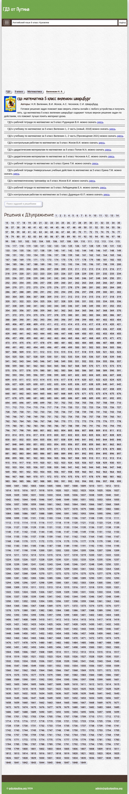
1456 (75, 633)
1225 (16, 559)
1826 (8, 758)
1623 (66, 688)
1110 (108, 518)
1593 (50, 679)
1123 (100, 522)
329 (70, 301)
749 (35, 416)
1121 (83, 522)
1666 (75, 702)
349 (91, 306)
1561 (16, 670)
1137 (100, 527)
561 (28, 366)
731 (28, 412)
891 (77, 453)
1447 (116, 629)
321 (14, 301)
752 (56, 416)
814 (14, 435)
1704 (41, 716)
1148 (75, 532)
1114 (25, 522)
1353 (33, 601)
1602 (8, 684)
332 (91, 301)
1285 (50, 578)
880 (119, 449)
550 (70, 361)
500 (77, 347)
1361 (100, 601)
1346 (91, 596)
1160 (58, 536)
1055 (116, 499)
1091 (66, 513)
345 (63, 306)
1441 (66, 629)
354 (7, 310)
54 (107, 227)
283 (105, 287)
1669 (100, 702)
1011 (100, 485)
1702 (25, 716)
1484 (75, 642)
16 (12, 223)
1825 (116, 753)
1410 (41, 619)
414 (70, 324)
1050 (75, 499)
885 (35, 453)
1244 (58, 564)
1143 (33, 532)
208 (56, 269)
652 (70, 389)
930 (112, 462)
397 (70, 319)
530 (49, 356)
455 (119, 333)
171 (35, 259)
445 (49, 333)
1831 (50, 758)
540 (119, 356)
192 (63, 264)
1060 (41, 504)
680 (28, 398)
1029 (16, 495)
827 (105, 435)
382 (84, 315)
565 (56, 366)
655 (91, 389)
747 (21, 416)
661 (14, 393)
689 (91, 398)
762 (7, 421)
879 (112, 449)
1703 (33, 716)
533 (70, 356)
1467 (50, 638)
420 (112, 324)
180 (98, 259)
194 (77, 264)
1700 (8, 716)
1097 (116, 513)
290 (35, 292)
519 (91, 352)
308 (42, 296)
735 (56, 412)
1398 (58, 615)
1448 (8, 633)
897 (119, 453)
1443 (83, 629)
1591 (33, 679)
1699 (116, 712)
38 (18, 227)
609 (7, 379)
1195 (116, 545)
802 (49, 430)
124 (63, 246)
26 (68, 223)
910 (91, 458)
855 (63, 444)
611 (21, 379)
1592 (41, 679)
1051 (83, 499)
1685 (116, 707)
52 (96, 227)
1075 (50, 509)
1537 (50, 661)
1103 (50, 518)
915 (7, 462)
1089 (50, 513)
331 (84, 301)
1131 (50, 527)
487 (105, 342)
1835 (83, 758)
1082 (108, 509)
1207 (100, 550)
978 (91, 476)
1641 (100, 693)
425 (28, 329)
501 (84, 347)
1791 (66, 744)
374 (28, 315)
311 (63, 296)
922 (56, 462)
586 (84, 370)
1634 (41, 693)
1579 (50, 675)
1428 (75, 624)
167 (7, 259)
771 (70, 421)
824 (84, 435)
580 (42, 370)
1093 (83, 513)
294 (63, 292)
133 (7, 250)
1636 (58, 693)
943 (84, 467)
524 (7, 356)
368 (105, 310)
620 (84, 379)
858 (84, 444)
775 (98, 421)
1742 (8, 730)
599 (56, 375)
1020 (58, 490)
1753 (100, 730)
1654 (91, 698)
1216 (58, 555)
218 (7, 273)
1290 (91, 578)
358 (35, 310)
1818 (58, 753)
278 (70, 287)
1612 (91, 684)
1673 (16, 707)
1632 (25, 693)
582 (56, 370)
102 (27, 241)
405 (7, 324)
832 (21, 439)
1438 (41, 629)
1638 (75, 693)
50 (85, 227)
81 (23, 236)
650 (56, 389)
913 (112, 458)
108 (69, 241)
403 (112, 319)
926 (84, 462)
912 (105, 458)
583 (63, 370)
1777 (66, 739)
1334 (108, 592)
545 (35, 361)
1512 (75, 652)
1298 (41, 582)
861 (105, 444)
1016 (25, 490)
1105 (66, 518)
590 (112, 370)
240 (42, 278)
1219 (83, 555)
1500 (91, 647)
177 (77, 259)
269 (7, 287)
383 (91, 315)
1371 (66, 605)
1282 (25, 578)
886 (42, 453)
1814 (25, 753)
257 (42, 282)
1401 (83, 615)
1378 (8, 610)
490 (7, 347)
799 (28, 430)
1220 (91, 555)
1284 (41, 578)
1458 (91, 633)
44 (51, 227)
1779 (83, 739)
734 (49, 412)
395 (56, 319)
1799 (16, 748)
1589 (16, 679)
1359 (83, 601)
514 (56, 352)
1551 (50, 665)
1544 (108, 661)
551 (77, 361)
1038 (91, 495)
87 (57, 236)
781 (21, 426)
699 (42, 402)
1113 (16, 522)
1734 (58, 725)
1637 (66, 693)
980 (105, 476)
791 (91, 426)
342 (42, 306)
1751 (83, 730)
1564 (41, 670)
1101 (33, 518)
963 (105, 472)
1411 (50, 619)
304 (14, 296)
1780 (91, 739)
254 (21, 282)
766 (35, 421)
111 (90, 241)
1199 (33, 550)
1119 (66, 522)
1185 (33, 545)
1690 (41, 712)
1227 (33, 559)
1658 (8, 702)
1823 (100, 753)
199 (112, 264)
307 (35, 296)
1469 (66, 638)
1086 (25, 513)
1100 (25, 518)
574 (119, 366)
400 (91, 319)
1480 (41, 642)
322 (21, 301)
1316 (75, 587)
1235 (100, 559)
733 (42, 412)
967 (14, 476)
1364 (8, 605)
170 (28, 259)
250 (112, 278)
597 (42, 375)
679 (21, 398)
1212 (25, 555)
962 (98, 472)
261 (70, 282)
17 (18, 223)
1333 (100, 592)
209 (63, 269)
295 (70, 292)
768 (49, 421)
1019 (50, 490)
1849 (83, 762)
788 (70, 426)
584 (70, 370)
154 (35, 255)
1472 (91, 638)
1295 (16, 582)
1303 (83, 582)
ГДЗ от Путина (16, 9)
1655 (100, 698)
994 (84, 481)
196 (91, 264)
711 (7, 407)
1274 (75, 573)
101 (20, 241)
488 (112, 342)
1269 (33, 573)
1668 (91, 702)
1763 (66, 735)
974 (63, 476)
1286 (58, 578)
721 (77, 407)
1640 (91, 693)
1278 (108, 573)
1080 (91, 509)
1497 (66, 647)
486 (98, 342)
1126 (8, 527)
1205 (83, 550)
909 (84, 458)
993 (77, 481)
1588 (8, 679)
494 (35, 347)
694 (7, 402)
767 (42, 421)
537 (98, 356)
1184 (25, 545)
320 (7, 301)
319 (119, 296)
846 (119, 439)
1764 (75, 735)
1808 (91, 748)
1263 (100, 569)
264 (91, 282)
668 (63, 393)
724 (98, 407)
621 (91, 379)
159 (70, 255)
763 (14, 421)
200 (119, 264)
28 (79, 223)
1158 (41, 536)
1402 (91, 615)
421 (119, 324)
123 (56, 246)
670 (77, 393)
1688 (25, 712)
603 (84, 375)
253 (14, 282)
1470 (75, 638)
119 (28, 246)
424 (21, 329)
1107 (83, 518)
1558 (108, 665)
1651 (66, 698)
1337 (16, 596)
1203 (66, 550)
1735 (66, 725)
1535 (33, 661)
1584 (91, 675)
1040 (108, 495)
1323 (16, 592)
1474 (108, 638)
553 (91, 361)
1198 (25, 550)
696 (21, 402)
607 (112, 375)
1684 (108, 707)
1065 (83, 504)
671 (84, 393)
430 (63, 329)
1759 (33, 735)
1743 (16, 730)
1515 (100, 652)
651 (63, 389)
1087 (33, 513)
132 (119, 246)
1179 (100, 541)
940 (63, 467)
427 (42, 329)
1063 (66, 504)
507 (7, 352)
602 (77, 375)
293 (56, 292)
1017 (33, 490)
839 (70, 439)
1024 (91, 490)
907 (70, 458)
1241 (33, 564)
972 (49, 476)
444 (42, 333)
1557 (100, 665)
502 (91, 347)
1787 (33, 744)
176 (70, 259)
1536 (41, 661)
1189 (66, 545)
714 (28, 407)
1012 (108, 485)
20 (34, 223)
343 (49, 306)
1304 (91, 582)
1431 (100, 624)
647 (35, 389)
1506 (25, 652)
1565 (50, 670)
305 (21, 296)
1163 (83, 536)
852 (42, 444)
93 (90, 236)
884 (28, 453)
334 (105, 301)
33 (107, 223)
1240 (25, 564)
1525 (66, 656)
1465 (33, 638)
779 (7, 426)
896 (112, 453)
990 (56, 481)
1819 (66, 753)
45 (57, 227)
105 (48, 241)
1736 (75, 725)
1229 (50, 559)
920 (42, 462)
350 (98, 306)
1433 (116, 624)
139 (49, 250)
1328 (58, 592)
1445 (100, 629)
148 (112, 250)
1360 (91, 601)
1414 (75, 619)
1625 (83, 688)
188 (35, 264)
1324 (25, 592)
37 (12, 227)
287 (14, 292)
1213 (33, 555)
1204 (75, 550)
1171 (33, 541)
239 (35, 278)
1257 (50, 569)
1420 (8, 624)
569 (84, 366)
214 (98, 269)
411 (49, 324)
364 (77, 310)
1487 (100, 642)
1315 (66, 587)
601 (70, 375)
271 (21, 287)
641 (112, 384)
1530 (108, 656)
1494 (41, 647)
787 (63, 426)
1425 (50, 624)
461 (42, 338)
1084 (8, 513)
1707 (66, 716)
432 (77, 329)
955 (49, 472)
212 (84, 269)
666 (49, 393)
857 (77, 444)
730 (21, 412)
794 (112, 426)
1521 (33, 656)
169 (21, 259)
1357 (66, 601)
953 (35, 472)
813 (7, 435)
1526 (75, 656)
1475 (116, 638)
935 (28, 467)
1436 (25, 629)
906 (63, 458)
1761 (50, 735)
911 (98, 458)
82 (29, 236)
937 (42, 467)
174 (56, 259)
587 (91, 370)
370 (119, 310)
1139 (116, 527)
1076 (58, 509)
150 (7, 255)
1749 (66, 730)
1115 (33, 522)
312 (70, 296)
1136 (91, 527)
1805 (66, 748)
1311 (33, 587)
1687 (16, 712)
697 (28, 402)
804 (63, 430)
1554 (75, 665)
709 (112, 402)
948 (119, 467)
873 (70, 449)
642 (119, 384)
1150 (91, 532)
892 (84, 453)
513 (49, 352)
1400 (75, 615)
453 (105, 333)
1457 (83, 633)
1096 (108, 513)
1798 (8, 748)
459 (28, 338)
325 (42, 301)
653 (77, 389)
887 (49, 453)
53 (102, 227)
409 (35, 324)
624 (112, 379)
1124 (108, 522)
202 (14, 269)
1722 (75, 721)
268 (119, 282)
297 (84, 292)
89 (68, 236)
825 (91, 435)
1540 (75, 661)
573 (112, 366)
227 (70, 273)
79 (12, 236)
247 (91, 278)
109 (76, 241)
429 (56, 329)
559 (14, 366)
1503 (116, 647)
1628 (108, 688)
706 (91, 402)
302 (119, 292)
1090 (58, 513)
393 (42, 319)
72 (90, 232)
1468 (58, 638)
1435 (16, 629)
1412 (58, 619)
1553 (66, 665)
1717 (33, 721)
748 (28, 416)
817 (35, 435)
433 (84, 329)
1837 (100, 758)
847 (7, 444)
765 (28, 421)
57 (6, 232)
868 (35, 449)
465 (70, 338)
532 (63, 356)
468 (91, 338)
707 (98, 402)
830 (7, 439)
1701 (16, 716)
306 (28, 296)
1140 (8, 532)
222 (35, 273)
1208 (108, 550)
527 (28, 356)
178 (84, 259)
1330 (75, 592)
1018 (41, 490)
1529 (100, 656)
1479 (33, 642)
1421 (16, 624)
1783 (116, 739)
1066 (91, 504)
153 (28, 255)
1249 (100, 564)
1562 (25, 670)
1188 (58, 545)
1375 (100, 605)
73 (96, 232)
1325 (33, 592)
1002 (25, 485)
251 (119, 278)
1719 (50, 721)
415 (77, 324)
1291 (100, 578)
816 (28, 435)
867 (28, 449)
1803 (50, 748)
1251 (116, 564)
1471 (83, 638)
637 (84, 384)
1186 (41, 545)
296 (77, 292)
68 (68, 232)
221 (28, 273)
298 (91, 292)
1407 (16, 619)
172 (42, 259)
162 (91, 255)
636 (77, 384)
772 (77, 421)
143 (77, 250)
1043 (16, 499)
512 (42, 352)
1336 (8, 596)
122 (49, 246)
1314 (58, 587)
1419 (116, 619)
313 (77, 296)
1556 (91, 665)
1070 (8, 509)
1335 (116, 592)
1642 (108, 693)
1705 (50, 716)
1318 (91, 587)
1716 (25, 721)
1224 (8, 559)
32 (102, 223)
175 (63, 259)
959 (77, 472)
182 (112, 259)
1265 (116, 569)
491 (14, 347)
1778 (75, 739)
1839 (116, 758)
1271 (50, 573)
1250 (108, 564)
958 (70, 472)
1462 (8, 638)
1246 (75, 564)
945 (98, 467)
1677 (50, 707)
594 (21, 375)
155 (42, 255)
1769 (116, 735)
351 (105, 306)
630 (35, 384)
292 (49, 292)
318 (112, 296)
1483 (66, 642)
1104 (58, 518)
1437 (33, 629)
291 (42, 292)
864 (7, 449)
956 (56, 472)
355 (14, 310)
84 (40, 236)
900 (21, 458)
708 (105, 402)
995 (91, 481)
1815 (33, 753)
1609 (66, 684)
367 (98, 310)
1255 (33, 569)
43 (46, 227)
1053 (100, 499)
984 (14, 481)
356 (21, 310)
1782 (108, 739)
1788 (41, 744)
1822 (91, 753)
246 (84, 278)
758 (98, 416)
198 (105, 264)
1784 (8, 744)
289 (28, 292)
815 (21, 435)
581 (49, 370)
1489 (116, 642)
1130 (41, 527)
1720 (58, 721)
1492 (25, 647)
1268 (25, 573)
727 (119, 407)
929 (105, 462)
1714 (8, 721)
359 (42, 310)
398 (77, 319)
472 (119, 338)
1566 (58, 670)
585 (77, 370)
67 (62, 232)
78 (6, 236)
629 (28, 384)
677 (7, 398)
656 (98, 389)
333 (98, 301)
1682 (91, 707)
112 (97, 241)
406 (14, 324)
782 (28, 426)
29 (85, 223)
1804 (58, 748)
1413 (66, 619)
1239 (16, 564)
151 (14, 255)
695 (14, 402)
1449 (16, 633)
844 (105, 439)
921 (49, 462)
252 (7, 282)
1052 (91, 499)
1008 (75, 485)
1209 (116, 550)
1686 (8, 712)
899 (14, 458)
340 (28, 306)
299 (98, 292)
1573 (116, 670)
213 (91, 269)
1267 (16, 573)
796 (7, 430)
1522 (41, 656)
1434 (8, 629)
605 (98, 375)
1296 (25, 582)
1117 (50, 522)
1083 (116, 509)
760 (112, 416)
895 (105, 453)
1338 (25, 596)
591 (119, 370)
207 (49, 269)
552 (84, 361)
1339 (33, 596)
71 (85, 232)
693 (119, 398)
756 (84, 416)
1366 (25, 605)
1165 (100, 536)
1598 (91, 679)
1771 (16, 739)
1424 (41, 624)
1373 (83, 605)
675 (112, 393)
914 (119, 458)
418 (98, 324)
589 (105, 370)
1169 (16, 541)
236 (14, 278)
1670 (108, 702)
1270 (41, 573)
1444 (91, 629)
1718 (41, 721)
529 (42, 356)
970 (35, 476)
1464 (25, 638)
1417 (100, 619)
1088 (41, 513)
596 (35, 375)
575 (7, 370)
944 (91, 467)
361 (56, 310)
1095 (100, 513)
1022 (75, 490)
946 (105, 467)
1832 (58, 758)
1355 (50, 601)
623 (105, 379)
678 (14, 398)
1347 (100, 596)
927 (91, 462)
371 (7, 315)
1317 (83, 587)
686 (70, 398)
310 (56, 296)
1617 (16, 688)
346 (70, 306)
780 (14, 426)
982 (119, 476)
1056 (8, 504)
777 (112, 421)
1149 (83, 532)
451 (91, 333)
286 (7, 292)
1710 (91, 716)
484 (84, 342)
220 (21, 273)
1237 (116, 559)
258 (49, 282)
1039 (100, 495)
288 (21, 292)
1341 (50, 596)
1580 (58, 675)
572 (105, 366)
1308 (8, 587)
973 (56, 476)
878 (105, 449)
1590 (25, 679)
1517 (116, 652)
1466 (41, 638)
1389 (100, 610)
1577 (33, 675)
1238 (8, 564)
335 (112, 301)
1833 (66, 758)
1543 (100, 661)
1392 (8, 615)
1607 (50, 684)
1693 (66, 712)
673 (98, 393)
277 (63, 287)
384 (98, 315)
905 (56, 458)
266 (105, 282)
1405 (116, 615)
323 (28, 301)
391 (28, 319)
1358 (75, 601)
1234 (91, 559)
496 (49, 347)
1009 (83, 485)
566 (63, 366)
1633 (33, 693)
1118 (58, 522)
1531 (116, 656)
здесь (100, 122)
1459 (100, 633)
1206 (91, 550)
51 (90, 227)
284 (112, 287)
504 (105, 347)
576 (14, 370)
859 (91, 444)
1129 (33, 527)
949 (7, 472)
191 (56, 264)
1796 (108, 744)
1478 (25, 642)
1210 (8, 555)
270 (14, 287)
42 (40, 227)
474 (14, 342)
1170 (25, 541)
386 (112, 315)
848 (14, 444)
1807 (83, 748)
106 (55, 241)
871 (56, 449)
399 (84, 319)
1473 (100, 638)
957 (63, 472)
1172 (41, 541)
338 (14, 306)
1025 (100, 490)
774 (91, 421)
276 (56, 287)
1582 (75, 675)
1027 (116, 490)
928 (98, 462)
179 (91, 259)
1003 (33, 485)
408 (28, 324)
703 (70, 402)
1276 (91, 573)
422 (7, 329)
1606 (41, 684)
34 (113, 223)
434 (91, 329)
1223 (116, 555)
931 (119, 462)
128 (91, 246)
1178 (91, 541)
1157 (33, 536)
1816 (41, 753)
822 (70, 435)
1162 (75, 536)
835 (42, 439)
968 (21, 476)
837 (56, 439)
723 (91, 407)
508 (14, 352)
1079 (83, 509)
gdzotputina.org (18, 788)
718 (56, 407)
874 (77, 449)
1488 (108, 642)
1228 (41, 559)
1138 (108, 527)
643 (7, 389)
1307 (116, 582)
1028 (8, 495)
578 (28, 370)
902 (35, 458)
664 (35, 393)
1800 (25, 748)
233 (112, 273)
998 (112, 481)
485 (91, 342)
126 (77, 246)
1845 (50, 762)
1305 (100, 582)
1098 (8, 518)
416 (84, 324)
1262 (91, 569)
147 (105, 250)
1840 (8, 762)
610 (14, 379)
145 (91, 250)
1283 (33, 578)
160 (77, 255)
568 (77, 366)
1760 (41, 735)
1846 (58, 762)
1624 (75, 688)
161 (84, 255)
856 (70, 444)
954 (42, 472)
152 (21, 255)
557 (119, 361)
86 (51, 236)
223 (42, 273)
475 (21, 342)
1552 (58, 665)
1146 (58, 532)
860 (98, 444)
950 (14, 472)
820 (56, 435)
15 (6, 223)
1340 (41, 596)
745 (7, 416)
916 (14, 462)
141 (63, 250)
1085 (16, 513)
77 (118, 232)
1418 (108, 619)
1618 (25, 688)
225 (56, 273)
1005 (50, 485)
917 (21, 462)
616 (56, 379)
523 (119, 352)
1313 (50, 587)
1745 (33, 730)
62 (34, 232)
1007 (66, 485)
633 (56, 384)
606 (105, 375)
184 (7, 264)
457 (14, 338)
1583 (83, 675)
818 (42, 435)
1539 (66, 661)
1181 (116, 541)
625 (119, 379)
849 (21, 444)
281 (91, 287)
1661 (33, 702)
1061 (50, 504)
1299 (50, 582)
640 (105, 384)
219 (14, 273)
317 (105, 296)
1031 (33, 495)
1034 (58, 495)
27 (74, 223)
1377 (116, 605)
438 (119, 329)
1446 (108, 629)
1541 (83, 661)
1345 (83, 596)
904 (49, 458)
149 (119, 250)
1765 (83, 735)
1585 (100, 675)
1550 (41, 665)
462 (49, 338)
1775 (50, 739)
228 (77, 273)
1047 (50, 499)
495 (42, 347)
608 (119, 375)
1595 (66, 679)
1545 (116, 661)
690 (98, 398)
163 (98, 255)
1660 (25, 702)
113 (104, 241)
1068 (108, 504)
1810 (108, 748)
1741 (116, 725)
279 (77, 287)
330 (77, 301)
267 (112, 282)
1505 (16, 652)
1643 (116, 693)
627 (14, 384)
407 (21, 324)
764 (21, 421)
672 (91, 393)
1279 (116, 573)
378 (56, 315)
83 (34, 236)
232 (105, 273)
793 (105, 426)
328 (63, 301)
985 (21, 481)
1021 (66, 490)
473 (7, 342)
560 (21, 366)
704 (77, 402)
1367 (33, 605)
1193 (100, 545)
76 (113, 232)
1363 (116, 601)
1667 (83, 702)
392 (35, 319)
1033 (50, 495)
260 (63, 282)
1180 (108, 541)
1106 (75, 518)
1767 (100, 735)
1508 (41, 652)
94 (96, 236)
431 (70, 329)
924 (70, 462)
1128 (25, 527)
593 (14, 375)
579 (35, 370)
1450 (25, 633)
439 (7, 333)
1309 (16, 587)
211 (77, 269)
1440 (58, 629)
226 (63, 273)
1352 (25, 601)
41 (34, 227)
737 (70, 412)
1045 (33, 499)
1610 (75, 684)
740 (91, 412)
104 (41, 241)
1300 (58, 582)
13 (111, 215)
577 (21, 370)
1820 (75, 753)
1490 (8, 647)
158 (63, 255)
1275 (83, 573)
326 (49, 301)
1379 (16, 610)
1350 (8, 601)
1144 (41, 532)
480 (56, 342)
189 (42, 264)
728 (7, 412)
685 (63, 398)
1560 (8, 670)
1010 (91, 485)
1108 (91, 518)
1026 (108, 490)
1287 (66, 578)
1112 (8, 522)
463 (56, 338)
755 (77, 416)
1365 (16, 605)
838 (63, 439)
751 (49, 416)
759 (105, 416)
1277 (100, 573)
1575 (16, 675)
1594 (58, 679)
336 (119, 301)
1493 (33, 647)
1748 (58, 730)
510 (28, 352)
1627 (100, 688)
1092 (75, 513)
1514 (91, 652)
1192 (91, 545)
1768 (108, 735)
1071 (16, 509)
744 (119, 412)
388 (7, 319)
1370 (58, 605)
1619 (33, 688)
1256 (41, 569)
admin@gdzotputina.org (109, 788)
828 (112, 435)
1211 (16, 555)
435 (98, 329)
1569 (83, 670)
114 (111, 241)
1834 (75, 758)
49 (79, 227)
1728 (8, 725)
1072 (25, 509)
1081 (100, 509)
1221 (100, 555)
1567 (66, 670)
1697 (100, 712)
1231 (66, 559)
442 (28, 333)
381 (77, 315)
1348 (108, 596)
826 (98, 435)
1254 (25, 569)
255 (28, 282)
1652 (75, 698)
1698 (108, 712)
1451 (33, 633)
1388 (91, 610)
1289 (83, 578)
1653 (83, 698)
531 (56, 356)
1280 (8, 578)
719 (63, 407)
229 (84, 273)
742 (105, 412)
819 (49, 435)
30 (90, 223)
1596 (75, 679)
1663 (50, 702)
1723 (83, 721)
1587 (116, 675)
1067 (100, 504)
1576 (25, 675)
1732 (41, 725)
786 (56, 426)
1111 (116, 518)
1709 (83, 716)
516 (70, 352)
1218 (75, 555)
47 (68, 227)
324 (35, 301)
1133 (66, 527)
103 (34, 241)
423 (14, 329)
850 (28, 444)
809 (98, 430)
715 (35, 407)
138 (42, 250)
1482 (58, 642)
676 (119, 393)
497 (56, 347)
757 (91, 416)
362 (63, 310)
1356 (58, 601)
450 (84, 333)
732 (35, 412)
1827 (16, 758)
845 (112, 439)
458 (21, 338)
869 (42, 449)
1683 (100, 707)
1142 (25, 532)
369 (112, 310)
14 (117, 215)
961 (91, 472)
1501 (100, 647)
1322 (8, 592)
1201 (50, 550)
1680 (75, 707)
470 (105, 338)
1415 (83, 619)
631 (42, 384)
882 (14, 453)
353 (119, 306)
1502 (108, 647)
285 (119, 287)
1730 (25, 725)
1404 (108, 615)
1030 (25, 495)
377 (49, 315)
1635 (50, 693)
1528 (91, 656)
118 (21, 246)
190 (49, 264)
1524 (58, 656)
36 (6, 227)
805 (70, 430)
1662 (41, 702)
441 (21, 333)
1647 (33, 698)
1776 (58, 739)
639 (98, 384)
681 (35, 398)
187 (28, 264)
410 (42, 324)
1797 (116, 744)
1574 (8, 675)
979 (98, 476)
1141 (16, 532)
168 (14, 259)
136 (28, 250)
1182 (8, 545)
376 (42, 315)
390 (21, 319)
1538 (58, 661)
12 (106, 215)
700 (49, 402)
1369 (50, 605)
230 (91, 273)
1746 (41, 730)
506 (119, 347)
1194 (108, 545)
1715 (16, 721)
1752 (91, 730)
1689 (33, 712)
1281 (16, 578)
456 (7, 338)
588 (98, 370)
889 (63, 453)
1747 (50, 730)
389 (14, 319)
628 (21, 384)
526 (21, 356)
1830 (41, 758)
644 (14, 389)
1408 (25, 619)
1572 (108, 670)
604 (91, 375)
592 (7, 375)
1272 (58, 573)
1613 (100, 684)
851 (35, 444)
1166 (108, 536)
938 (49, 467)
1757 (16, 735)
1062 (58, 504)
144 (84, 250)
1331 (83, 592)
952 (28, 472)
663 (28, 393)
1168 (8, 541)
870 (49, 449)
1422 (25, 624)
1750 (75, 730)
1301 (66, 582)
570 (91, 366)
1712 (108, 716)
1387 (83, 610)
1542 (91, 661)
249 (105, 278)
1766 (91, 735)
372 (14, 315)
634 (63, 384)
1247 (83, 564)
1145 (50, 532)
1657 (116, 698)
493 (28, 347)
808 (91, 430)
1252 (8, 569)
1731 (33, 725)
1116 (41, 522)
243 (63, 278)
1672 (8, 707)
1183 (16, 545)
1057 (16, 504)
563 (42, 366)
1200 (41, 550)
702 (63, 402)
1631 (16, 693)
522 (112, 352)
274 (42, 287)
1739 (100, 725)
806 (77, 430)
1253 (16, 569)
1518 (8, 656)
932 (7, 467)
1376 (108, 605)
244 (70, 278)
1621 (50, 688)
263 (84, 282)
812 (119, 430)
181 (105, 259)
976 (77, 476)
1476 (8, 642)
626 (7, 384)
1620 (41, 688)
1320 (108, 587)
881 (7, 453)
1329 (66, 592)
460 (35, 338)
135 (21, 250)
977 (84, 476)
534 (77, 356)
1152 (108, 532)
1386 (75, 610)
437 (112, 329)
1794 (91, 744)
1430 (91, 624)
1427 (66, 624)
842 (91, 439)
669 (70, 393)
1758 (25, 735)
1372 (75, 605)
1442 (75, 629)
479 (49, 342)
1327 (50, 592)
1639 (83, 693)
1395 (33, 615)
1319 (100, 587)
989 (49, 481)
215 (105, 269)
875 (84, 449)
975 (70, 476)
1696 (91, 712)
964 (112, 472)
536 (91, 356)
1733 (50, 725)
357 (28, 310)
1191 (83, 545)
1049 (66, 499)
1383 (50, 610)
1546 (8, 665)
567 (70, 366)
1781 (100, 739)
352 (112, 306)
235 (7, 278)
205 (35, 269)
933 (14, 467)
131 (112, 246)
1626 (91, 688)
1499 (83, 647)
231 (98, 273)
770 (63, 421)
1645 (16, 698)
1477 (16, 642)
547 (49, 361)
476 (28, 342)
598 (49, 375)
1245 (66, 564)
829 (119, 435)
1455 (66, 633)
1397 (50, 615)
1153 (116, 532)
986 (28, 481)
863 (119, 444)
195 (84, 264)
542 (14, 361)
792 (98, 426)
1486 (91, 642)
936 (35, 467)
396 (63, 319)
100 (13, 241)
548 (56, 361)
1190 (75, 545)
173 (49, 259)
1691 (50, 712)
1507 (33, 652)
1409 (33, 619)
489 (119, 342)
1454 (58, 633)
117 (14, 246)
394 (49, 319)
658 (112, 389)
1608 (58, 684)
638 (91, 384)
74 (102, 232)
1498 (75, 647)
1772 (25, 739)
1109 (100, 518)
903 (42, 458)
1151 (100, 532)
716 (42, 407)
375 (35, 315)
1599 (100, 679)
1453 (50, 633)
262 (77, 282)
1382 (41, 610)
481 (63, 342)
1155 (16, 536)
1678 (58, 707)
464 (63, 338)
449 (77, 333)
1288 (75, 578)
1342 (58, 596)
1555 (83, 665)
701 (56, 402)
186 (21, 264)
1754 (108, 730)
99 (6, 241)
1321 (116, 587)
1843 (33, 762)
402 (105, 319)
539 (112, 356)
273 (35, 287)
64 (46, 232)
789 (77, 426)
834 (35, 439)
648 (42, 389)
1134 (75, 527)
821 (63, 435)
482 (70, 342)
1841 (16, 762)
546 (42, 361)
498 (63, 347)
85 (46, 236)
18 (23, 223)
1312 (41, 587)
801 (42, 430)
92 (85, 236)
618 (70, 379)
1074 (41, 509)
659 (119, 389)
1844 (41, 762)
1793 (83, 744)
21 (40, 223)
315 (91, 296)
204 (28, 269)
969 (28, 476)
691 (105, 398)
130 (105, 246)
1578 (41, 675)
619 (77, 379)
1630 (8, 693)
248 (98, 278)
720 (70, 407)
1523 (50, 656)
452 (98, 333)
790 (84, 426)
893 (91, 453)
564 (49, 366)
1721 (66, 721)
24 (57, 223)
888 (56, 453)
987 (35, 481)
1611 (83, 684)
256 (35, 282)
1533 (16, 661)
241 (49, 278)
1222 (108, 555)
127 (84, 246)
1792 (75, 744)
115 (118, 241)
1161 (66, 536)
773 (84, 421)
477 (35, 342)
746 (14, 416)
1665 (66, 702)
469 (98, 338)
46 (62, 227)
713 (21, 407)
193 (70, 264)
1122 (91, 522)
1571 (100, 670)
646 (28, 389)
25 (62, 223)
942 (77, 467)
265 (98, 282)
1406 (8, 619)
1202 (58, 550)
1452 (41, 633)
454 (112, 333)
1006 (58, 485)
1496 (58, 647)
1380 (25, 610)
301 (112, 292)
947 (112, 467)
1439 (50, 629)
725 (105, 407)
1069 (116, 504)
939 (56, 467)
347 (77, 306)
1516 (108, 652)
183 (119, 259)
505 (112, 347)
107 (62, 241)
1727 (116, 721)
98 (118, 236)
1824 (108, 753)
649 (49, 389)
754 (70, 416)
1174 (58, 541)
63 (40, 232)
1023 (83, 490)
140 (56, 250)
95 (102, 236)
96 (107, 236)
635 (70, 384)
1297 (33, 582)
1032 (41, 495)
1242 (41, 564)
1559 (116, 665)
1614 (108, 684)
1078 (75, 509)
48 (74, 227)
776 (105, 421)
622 (98, 379)
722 (84, 407)
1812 (8, 753)
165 (112, 255)
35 (118, 223)
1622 (58, 688)
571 (98, 366)
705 (84, 402)
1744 (25, 730)
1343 (66, 596)
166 (119, 255)
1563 (33, 670)
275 (49, 287)
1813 (16, 753)
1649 (50, 698)
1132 (58, 527)
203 (21, 269)
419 (105, 324)
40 (29, 227)
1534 (25, 661)
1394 (25, 615)
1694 (75, 712)
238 (28, 278)
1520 (25, 656)
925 (77, 462)
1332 (91, 592)
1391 (116, 610)
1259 (66, 569)
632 (49, 384)
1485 (83, 642)
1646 (25, 698)
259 (56, 282)
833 (28, 439)
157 (56, 255)
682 (42, 398)
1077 (66, 509)
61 (29, 232)
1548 (25, 665)
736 (63, 412)
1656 (108, 698)
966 (7, 476)
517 (77, 352)
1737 (83, 725)
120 (35, 246)
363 (70, 310)
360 (49, 310)
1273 (66, 573)
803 (56, 430)
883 (21, 453)
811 (112, 430)
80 (18, 236)
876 (91, 449)
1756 (8, 735)
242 (56, 278)
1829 (33, 758)
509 (21, 352)
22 (46, 223)
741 (98, 412)
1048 (58, 499)
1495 (50, 647)
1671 (116, 702)
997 (105, 481)
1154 (8, 536)
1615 (116, 684)
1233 (83, 559)
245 (77, 278)
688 (84, 398)
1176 (75, 541)
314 (84, 296)
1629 (116, 688)
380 (70, 315)
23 (51, 223)
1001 (16, 485)
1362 (108, 601)
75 (107, 232)
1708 (75, 716)
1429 (83, 624)
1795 (100, 744)
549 (63, 361)
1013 (116, 485)
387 (119, 315)
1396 (41, 615)
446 (56, 333)
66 (57, 232)
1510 (58, 652)
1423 (33, 624)
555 (105, 361)
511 (35, 352)
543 (21, 361)
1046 (41, 499)
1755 (116, 730)
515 (63, 352)
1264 (108, 569)
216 (112, 269)
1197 (16, 550)
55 (113, 227)
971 (42, 476)
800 (35, 430)
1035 (66, 495)
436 (105, 329)
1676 (41, 707)
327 (56, 301)
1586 (108, 675)
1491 (16, 647)
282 (98, 287)
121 (42, 246)
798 (21, 430)
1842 (25, 762)
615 (49, 379)
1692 (58, 712)
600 (63, 375)
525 (14, 356)
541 (7, 361)
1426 (58, 624)
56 (118, 227)
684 (56, 398)
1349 (116, 596)
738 (77, 412)
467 (84, 338)
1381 (33, 610)
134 (14, 250)
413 (63, 324)
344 (56, 306)
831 (14, 439)
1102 (41, 518)
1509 (50, 652)
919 (35, 462)
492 (21, 347)
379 (63, 315)
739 (84, 412)
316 (98, 296)
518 (84, 352)
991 (63, 481)
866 (21, 449)
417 (91, 324)
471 (112, 338)
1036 (75, 495)
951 (21, 472)
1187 (50, 545)
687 (77, 398)
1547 (16, 665)
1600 (108, 679)
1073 (33, 509)
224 (49, 273)
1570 (91, 670)
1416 (91, 619)
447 (63, 333)
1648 (41, 698)
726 (112, 407)
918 (28, 462)
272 (28, 287)
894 (98, 453)
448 (70, 333)
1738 (91, 725)
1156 (25, 536)
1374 (91, 605)
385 (105, 315)
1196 (8, 550)
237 (21, 278)
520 (98, 352)
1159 (50, 536)
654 (84, 389)
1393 (16, 615)
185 (14, 264)
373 (21, 315)
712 (14, 407)
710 (119, 402)
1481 (50, 642)
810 (105, 430)
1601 (116, 679)
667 (56, 393)
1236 (108, 559)
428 (49, 329)
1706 (58, 716)
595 (28, 375)
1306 (108, 582)
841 (84, 439)
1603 (16, 684)
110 (83, 241)
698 (35, 402)
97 (113, 236)
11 (100, 215)
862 (112, 444)
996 (98, 481)
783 (35, 426)
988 (42, 481)
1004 (41, 485)
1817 (50, 753)
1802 (41, 748)
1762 (58, 735)
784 (42, 426)
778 (119, 421)
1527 (83, 656)
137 (35, 250)
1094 (91, 513)
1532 (8, 661)
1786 (25, 744)
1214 (41, 555)
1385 (66, 610)
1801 (33, 748)
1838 (108, 758)
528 (35, 356)
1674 (25, 707)
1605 (33, 684)
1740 (108, 725)
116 (7, 246)
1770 (8, 739)
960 (84, 472)
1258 (58, 569)
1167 (116, 536)
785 (49, 426)
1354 (41, 601)
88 (62, 236)
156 (49, 255)
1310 (25, 587)
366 (91, 310)
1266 (8, 573)
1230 (58, 559)
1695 (83, 712)
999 (119, 481)
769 (56, 421)
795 (119, 426)
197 (98, 264)
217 (119, 269)
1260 (75, 569)
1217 (66, 555)
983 (7, 481)
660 (7, 393)
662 (21, 393)
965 (119, 472)
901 (28, 458)
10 (95, 215)
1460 (108, 633)
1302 (75, 582)
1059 (33, 504)
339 (21, 306)
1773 (33, 739)
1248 (91, 564)
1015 (16, 490)
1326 (41, 592)
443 (35, 333)
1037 (83, 495)
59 (18, 232)
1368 (41, 605)
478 (42, 342)
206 (42, 269)
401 (98, 319)
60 (23, 232)
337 (7, 306)
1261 (83, 569)
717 (49, 407)
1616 (8, 688)
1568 (75, 670)
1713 (116, 716)
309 (49, 296)
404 (119, 319)
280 (84, 287)
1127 (16, 527)
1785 (16, 744)
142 (70, 250)
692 (112, 398)
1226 (25, 559)
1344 (75, 596)
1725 (100, 721)
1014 (8, 490)
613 (35, 379)
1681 (83, 707)
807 (84, 430)
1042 (8, 499)
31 (96, 223)
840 (77, 439)
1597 (83, 679)
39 (23, 227)
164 (105, 255)
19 (29, 223)
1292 (108, 578)
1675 (33, 707)
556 (112, 361)
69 (74, 232)
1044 (25, 499)
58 (12, 232)
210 (70, 269)
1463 (16, 638)
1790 (58, 744)
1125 (116, 522)
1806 (75, 748)
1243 (50, 564)
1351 (16, 601)
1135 (83, 527)
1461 (116, 633)
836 (49, 439)
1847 (66, 762)
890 (70, 453)
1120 (75, 522)
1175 (66, 541)
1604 (25, 684)
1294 (8, 582)
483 (77, 342)
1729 (16, 725)
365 (84, 310)
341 (35, 306)
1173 (50, 541)
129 (98, 246)
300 (105, 292)
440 (14, 333)
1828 (25, 758)
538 (105, 356)
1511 (66, 652)
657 (105, 389)
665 (42, 393)
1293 (116, 578)
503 (98, 347)
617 (63, 379)
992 (70, 481)
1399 (66, 615)
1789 (50, 744)
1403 (100, 615)
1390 (108, 610)
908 (77, 458)
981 (112, 476)
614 (42, 379)
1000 (8, 485)
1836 (91, 758)
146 (98, 250)
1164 (91, 536)
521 (105, 352)
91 (79, 236)
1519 (16, 656)
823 (77, 435)
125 (70, 246)
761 (119, 416)
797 (14, 430)
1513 (83, 652)
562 (35, 366)
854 (56, 444)
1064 (75, 504)
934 (21, 467)
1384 (58, 610)
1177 (83, 541)
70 (79, 232)
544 (28, 361)
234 (119, 273)
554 (98, 361)
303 (7, 296)
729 (14, 412)
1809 (100, 748)
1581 (66, 675)
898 (7, 458)
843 (98, 439)
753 (63, 416)
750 (42, 416)
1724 (91, 721)
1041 (116, 495)
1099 (16, 518)
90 (74, 236)
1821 (83, 753)
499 (70, 347)
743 (112, 412)
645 (21, 389)
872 (63, 449)
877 (98, 449)
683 (49, 398)
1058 (25, 504)
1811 (116, 748)
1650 (58, 698)
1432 (108, 624)
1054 (108, 499)
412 (56, 324)
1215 (50, 555)
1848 (75, 762)
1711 (100, 716)
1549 (33, 665)
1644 (8, 698)
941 (70, 467)
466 (77, 338)
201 (7, 269)
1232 (75, 559)
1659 (16, 702)
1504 (8, 652)
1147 (66, 532)
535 (84, 356)
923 (63, 462)
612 (28, 379)
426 (35, 329)
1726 (108, 721)
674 (105, 393)
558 (7, 366)
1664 (58, 702)
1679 (66, 707)
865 (14, 449)
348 (84, 306)
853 (49, 444)
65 (51, 232)
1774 (41, 739)
